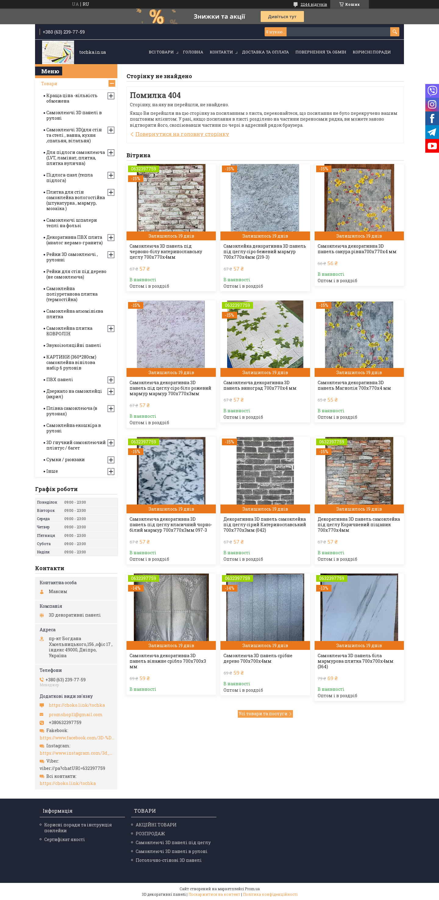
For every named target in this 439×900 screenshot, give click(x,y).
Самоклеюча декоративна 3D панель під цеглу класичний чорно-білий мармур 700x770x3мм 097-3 (171, 524)
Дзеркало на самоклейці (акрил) (74, 393)
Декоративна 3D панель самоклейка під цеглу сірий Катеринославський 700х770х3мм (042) (264, 524)
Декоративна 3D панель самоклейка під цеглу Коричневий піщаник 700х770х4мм (359, 524)
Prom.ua (252, 888)
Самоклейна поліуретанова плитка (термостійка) (72, 294)
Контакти (221, 52)
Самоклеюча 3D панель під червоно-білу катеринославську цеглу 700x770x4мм (166, 251)
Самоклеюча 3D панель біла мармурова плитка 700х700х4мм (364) (356, 661)
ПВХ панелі (59, 379)
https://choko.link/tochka (77, 705)
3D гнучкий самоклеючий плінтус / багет (76, 445)
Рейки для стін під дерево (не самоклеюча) (76, 274)
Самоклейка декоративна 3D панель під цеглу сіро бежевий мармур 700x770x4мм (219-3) (264, 251)
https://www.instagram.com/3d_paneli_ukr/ (77, 753)
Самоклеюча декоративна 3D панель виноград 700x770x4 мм (260, 385)
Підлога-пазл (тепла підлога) (69, 177)
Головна (193, 52)
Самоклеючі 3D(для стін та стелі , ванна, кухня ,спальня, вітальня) (74, 135)
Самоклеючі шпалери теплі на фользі (71, 222)
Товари (49, 83)
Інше (52, 471)
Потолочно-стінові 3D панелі (169, 860)
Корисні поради (372, 52)
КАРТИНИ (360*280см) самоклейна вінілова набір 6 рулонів (71, 362)
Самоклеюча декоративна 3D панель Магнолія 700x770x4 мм (354, 385)
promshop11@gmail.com (76, 714)
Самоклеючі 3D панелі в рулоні (74, 115)
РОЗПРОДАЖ (150, 833)
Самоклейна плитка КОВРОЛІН (69, 331)
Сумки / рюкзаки (65, 459)
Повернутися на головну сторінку (182, 133)
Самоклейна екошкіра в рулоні (73, 428)
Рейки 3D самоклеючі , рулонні (72, 257)
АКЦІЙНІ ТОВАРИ (156, 825)
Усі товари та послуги (263, 713)
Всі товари (161, 52)
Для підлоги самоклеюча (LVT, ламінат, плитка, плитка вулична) (75, 157)
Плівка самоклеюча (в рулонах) (71, 411)
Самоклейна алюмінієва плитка (74, 313)
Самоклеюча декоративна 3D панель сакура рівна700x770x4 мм (357, 248)
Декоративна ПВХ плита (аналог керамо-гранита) (74, 240)
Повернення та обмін (320, 52)
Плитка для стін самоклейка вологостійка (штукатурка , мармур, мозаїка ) (75, 200)
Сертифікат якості (64, 839)
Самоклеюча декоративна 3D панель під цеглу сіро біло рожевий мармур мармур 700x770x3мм (170, 388)
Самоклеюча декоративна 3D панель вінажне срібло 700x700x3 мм (168, 661)
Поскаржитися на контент (214, 894)
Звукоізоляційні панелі (73, 345)
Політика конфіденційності (270, 894)
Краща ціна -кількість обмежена (72, 98)
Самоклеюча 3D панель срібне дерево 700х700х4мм (257, 658)
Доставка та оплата (265, 52)
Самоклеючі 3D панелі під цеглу (173, 842)
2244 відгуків (314, 4)
